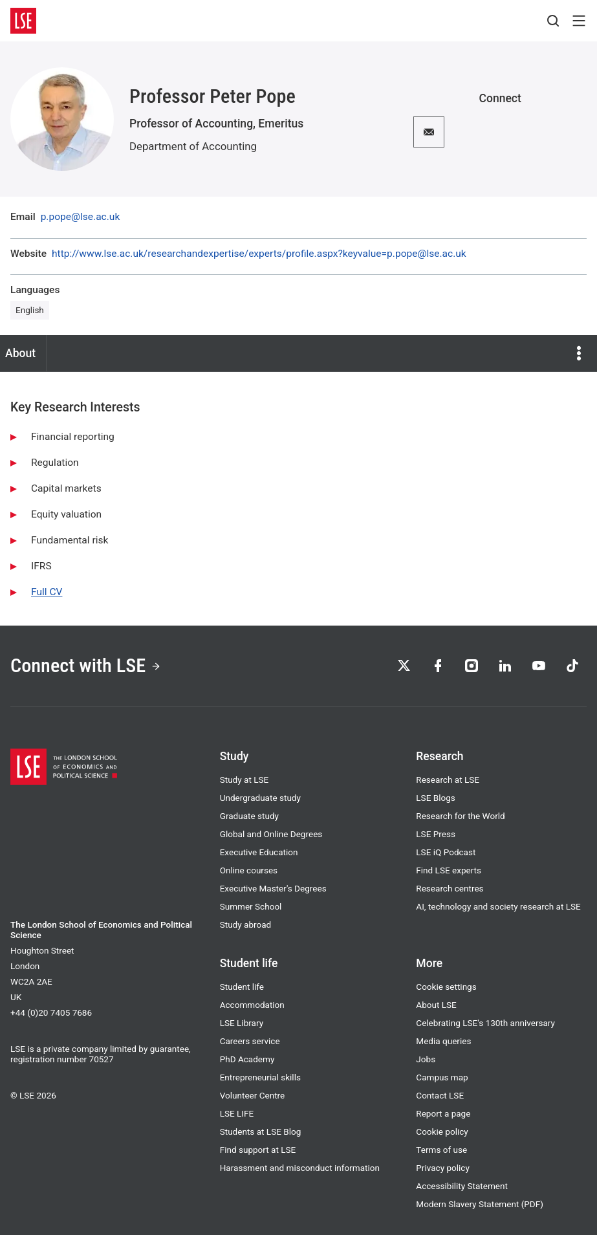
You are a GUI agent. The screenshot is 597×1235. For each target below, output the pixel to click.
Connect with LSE (85, 665)
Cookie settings (446, 986)
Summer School (251, 906)
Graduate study (249, 816)
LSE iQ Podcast (445, 852)
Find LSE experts (448, 870)
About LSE (436, 1005)
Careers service (250, 1041)
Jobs (425, 1059)
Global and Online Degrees (271, 834)
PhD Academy (247, 1059)
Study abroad (246, 924)
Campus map (442, 1077)
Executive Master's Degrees (273, 888)
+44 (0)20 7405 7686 (51, 1012)
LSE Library (241, 1023)
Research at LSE (447, 779)
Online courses (248, 870)
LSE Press (435, 834)
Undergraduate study (260, 797)
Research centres (449, 888)
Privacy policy (443, 1168)
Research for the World (460, 816)
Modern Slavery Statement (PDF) (479, 1204)
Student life (242, 986)
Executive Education (259, 852)
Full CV (46, 592)
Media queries (443, 1041)
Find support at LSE (258, 1149)
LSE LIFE (237, 1113)
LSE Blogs (435, 797)
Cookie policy (442, 1131)
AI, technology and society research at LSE (498, 906)
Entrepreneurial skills (260, 1077)
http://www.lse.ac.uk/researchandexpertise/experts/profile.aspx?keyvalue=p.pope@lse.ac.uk (259, 254)
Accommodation (252, 1005)
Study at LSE (244, 779)
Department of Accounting (193, 146)
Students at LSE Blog (260, 1131)
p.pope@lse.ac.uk (80, 217)
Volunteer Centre (252, 1095)
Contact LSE (440, 1095)
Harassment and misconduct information (300, 1168)
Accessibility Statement (462, 1186)
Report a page (443, 1113)
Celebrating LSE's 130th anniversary (485, 1023)
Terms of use (441, 1149)
